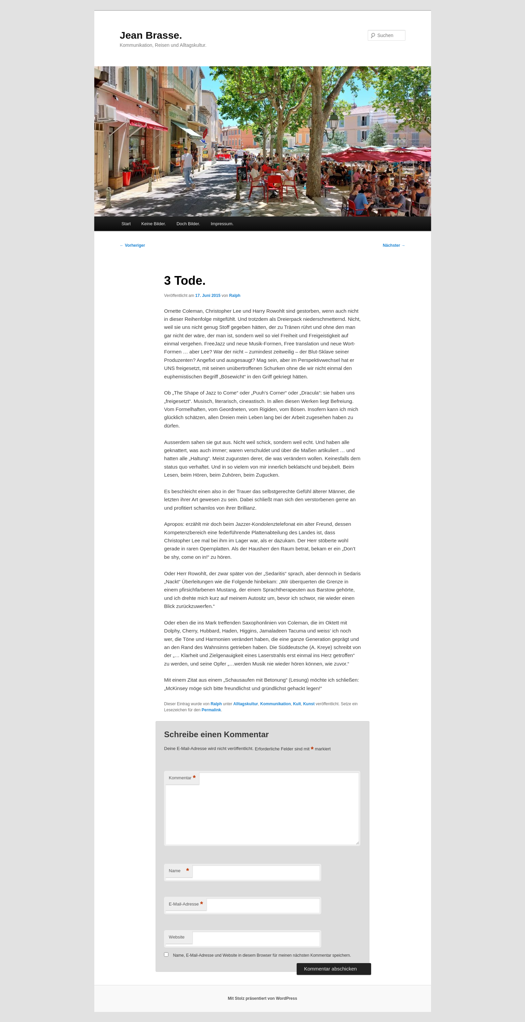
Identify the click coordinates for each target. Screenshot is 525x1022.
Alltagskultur (245, 704)
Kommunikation (275, 704)
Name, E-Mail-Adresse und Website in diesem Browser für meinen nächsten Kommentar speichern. (262, 955)
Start (126, 223)
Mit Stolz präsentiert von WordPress (262, 998)
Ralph (234, 295)
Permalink (211, 710)
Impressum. (222, 223)
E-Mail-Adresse (186, 904)
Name (179, 871)
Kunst (309, 704)
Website (177, 937)
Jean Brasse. (151, 35)
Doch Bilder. (188, 223)
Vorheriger (132, 245)
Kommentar (182, 778)
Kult (297, 704)
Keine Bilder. (153, 223)
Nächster (394, 245)
